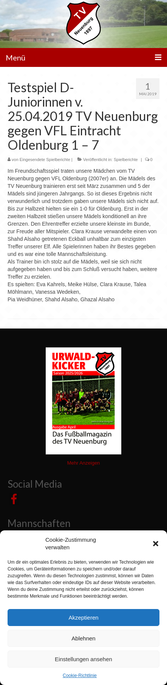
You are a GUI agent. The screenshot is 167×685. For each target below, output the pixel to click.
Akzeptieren (83, 617)
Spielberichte (126, 159)
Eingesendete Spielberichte (45, 159)
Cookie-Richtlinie (80, 675)
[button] (155, 543)
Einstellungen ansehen (83, 659)
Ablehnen (83, 638)
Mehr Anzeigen (83, 463)
